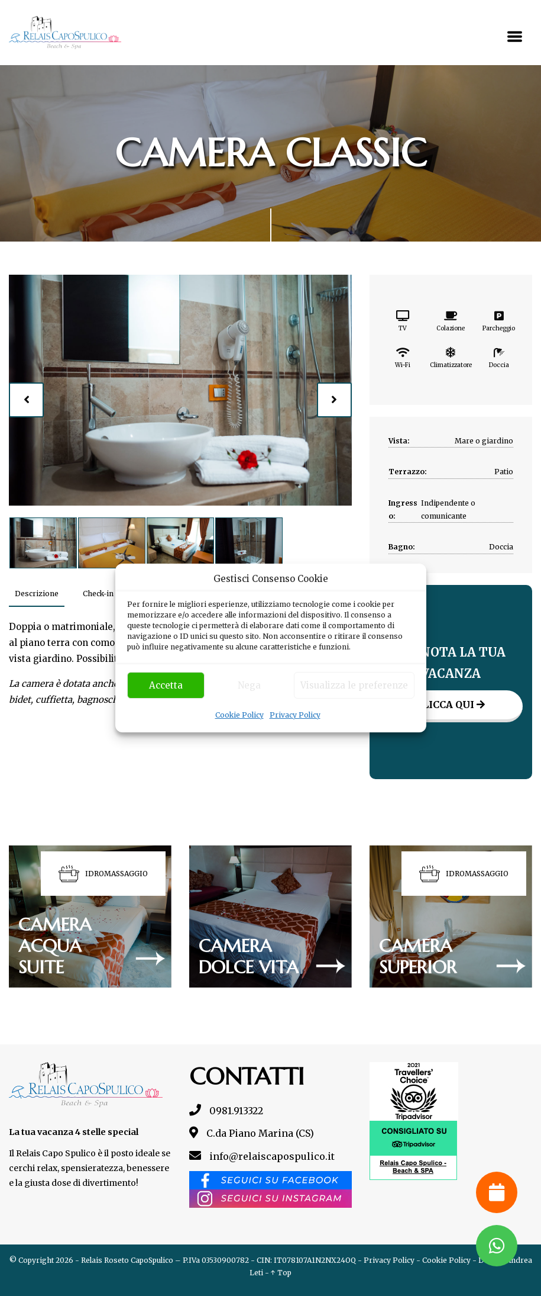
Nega (249, 685)
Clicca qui (450, 704)
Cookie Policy (239, 714)
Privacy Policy (295, 714)
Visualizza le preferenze (354, 685)
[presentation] (26, 400)
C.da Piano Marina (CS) (251, 1133)
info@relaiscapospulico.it (262, 1156)
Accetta (166, 685)
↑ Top (281, 1272)
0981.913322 (226, 1111)
